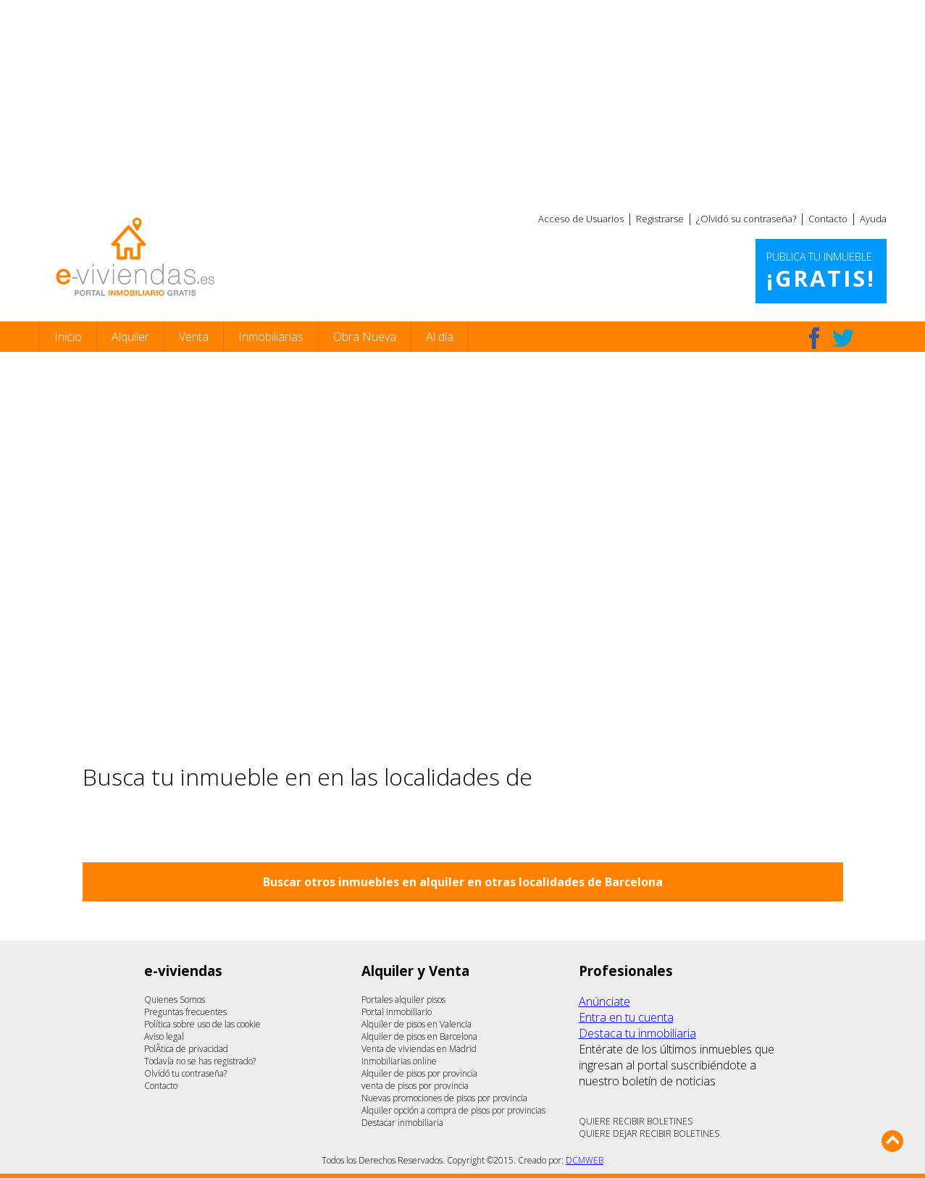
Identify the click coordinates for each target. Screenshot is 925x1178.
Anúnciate (604, 1001)
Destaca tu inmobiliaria (637, 1033)
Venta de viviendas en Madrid (419, 1049)
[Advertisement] (462, 101)
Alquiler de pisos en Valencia (416, 1024)
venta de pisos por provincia (415, 1086)
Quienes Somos (174, 999)
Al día (439, 337)
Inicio (68, 337)
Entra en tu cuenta (626, 1017)
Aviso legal (164, 1036)
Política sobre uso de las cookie (202, 1024)
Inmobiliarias (271, 337)
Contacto (827, 218)
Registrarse (660, 218)
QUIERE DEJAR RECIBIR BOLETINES (649, 1133)
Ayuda (873, 218)
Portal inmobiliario (396, 1012)
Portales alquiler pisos (403, 999)
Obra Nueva (364, 337)
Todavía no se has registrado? (200, 1061)
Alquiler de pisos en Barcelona (419, 1036)
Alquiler (130, 337)
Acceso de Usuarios (581, 218)
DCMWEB (584, 1160)
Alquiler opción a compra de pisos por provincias (453, 1110)
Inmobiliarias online (399, 1061)
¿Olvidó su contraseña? (746, 218)
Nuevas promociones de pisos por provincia (444, 1098)
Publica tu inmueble (821, 271)
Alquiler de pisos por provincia (419, 1073)
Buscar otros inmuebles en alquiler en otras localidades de (463, 882)
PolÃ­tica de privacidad (186, 1049)
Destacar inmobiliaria (402, 1122)
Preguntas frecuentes (185, 1012)
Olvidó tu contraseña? (185, 1073)
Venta (194, 337)
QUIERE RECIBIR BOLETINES (635, 1121)
